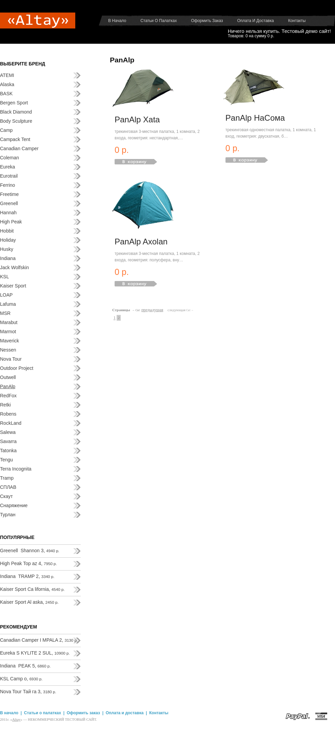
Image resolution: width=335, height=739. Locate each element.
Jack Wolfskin (14, 267)
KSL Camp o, (21, 678)
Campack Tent (15, 139)
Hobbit (7, 231)
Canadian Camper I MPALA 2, (39, 640)
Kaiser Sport (13, 285)
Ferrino (7, 185)
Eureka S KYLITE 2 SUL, (35, 653)
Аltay (16, 719)
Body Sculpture (16, 121)
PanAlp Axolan (141, 241)
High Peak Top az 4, (28, 563)
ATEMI (7, 75)
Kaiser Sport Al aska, (29, 602)
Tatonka (8, 450)
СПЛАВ (8, 487)
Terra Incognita (16, 469)
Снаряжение (13, 505)
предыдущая (152, 309)
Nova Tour (11, 359)
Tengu (6, 459)
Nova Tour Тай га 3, (28, 691)
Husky (6, 249)
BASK (6, 93)
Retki (5, 404)
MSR (5, 313)
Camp (6, 130)
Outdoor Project (16, 368)
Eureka (7, 166)
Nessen (8, 350)
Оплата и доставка (255, 20)
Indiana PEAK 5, (25, 665)
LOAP (6, 295)
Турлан (8, 514)
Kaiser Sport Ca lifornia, (32, 589)
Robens (8, 414)
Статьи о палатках (158, 20)
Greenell (9, 203)
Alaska (7, 84)
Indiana (8, 258)
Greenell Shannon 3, (29, 550)
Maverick (9, 340)
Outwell (8, 377)
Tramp (7, 478)
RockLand (10, 423)
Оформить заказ (207, 20)
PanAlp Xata (137, 119)
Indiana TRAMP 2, (27, 576)
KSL (4, 276)
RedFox (8, 395)
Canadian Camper (19, 148)
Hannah (8, 212)
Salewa (8, 432)
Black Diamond (16, 112)
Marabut (8, 322)
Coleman (9, 157)
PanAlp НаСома (255, 117)
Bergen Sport (14, 102)
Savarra (8, 441)
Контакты (297, 20)
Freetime (9, 194)
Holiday (8, 240)
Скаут (6, 496)
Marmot (8, 331)
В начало (117, 20)
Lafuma (8, 304)
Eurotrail (9, 176)
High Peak (11, 221)
